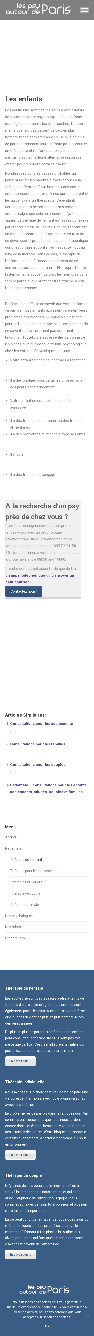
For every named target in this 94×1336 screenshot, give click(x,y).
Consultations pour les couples (37, 764)
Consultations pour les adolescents (41, 723)
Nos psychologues (19, 916)
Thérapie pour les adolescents (34, 871)
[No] (87, 1316)
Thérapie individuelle (26, 882)
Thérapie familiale (24, 905)
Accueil (11, 837)
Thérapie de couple (25, 893)
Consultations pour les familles (37, 744)
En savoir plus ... (20, 1061)
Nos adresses (15, 927)
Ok (47, 1326)
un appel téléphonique (25, 575)
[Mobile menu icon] (84, 10)
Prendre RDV (15, 938)
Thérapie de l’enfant (26, 860)
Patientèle (13, 848)
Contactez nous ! (24, 591)
